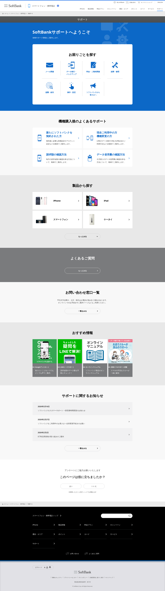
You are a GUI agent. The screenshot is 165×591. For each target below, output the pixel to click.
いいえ (94, 486)
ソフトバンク (82, 572)
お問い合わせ (74, 554)
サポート (36, 543)
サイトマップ (109, 577)
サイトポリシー (83, 577)
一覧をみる (82, 311)
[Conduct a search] (114, 516)
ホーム (6, 13)
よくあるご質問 (94, 554)
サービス (113, 534)
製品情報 (61, 525)
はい (71, 486)
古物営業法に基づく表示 (96, 577)
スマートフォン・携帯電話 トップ (45, 515)
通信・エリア (38, 534)
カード (86, 534)
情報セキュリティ (57, 577)
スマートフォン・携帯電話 (18, 13)
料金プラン (88, 525)
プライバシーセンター (70, 577)
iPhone (35, 525)
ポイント (61, 534)
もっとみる (82, 236)
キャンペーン (115, 525)
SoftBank (13, 6)
